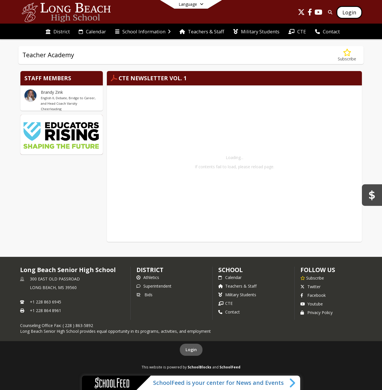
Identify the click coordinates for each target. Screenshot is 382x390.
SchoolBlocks (199, 367)
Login (191, 349)
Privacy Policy (316, 312)
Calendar (230, 277)
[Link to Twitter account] (301, 13)
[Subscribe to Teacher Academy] (347, 55)
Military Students (237, 294)
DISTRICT (149, 270)
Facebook (313, 295)
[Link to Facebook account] (310, 13)
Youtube (311, 304)
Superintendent (153, 286)
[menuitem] (58, 31)
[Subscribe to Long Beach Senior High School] (312, 278)
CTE (225, 303)
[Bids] (372, 195)
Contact (229, 312)
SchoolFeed (229, 367)
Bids (144, 294)
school (230, 270)
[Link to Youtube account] (318, 13)
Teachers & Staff (237, 286)
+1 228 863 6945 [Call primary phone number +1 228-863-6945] (45, 302)
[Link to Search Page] (329, 12)
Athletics (147, 277)
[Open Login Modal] (349, 12)
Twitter (310, 286)
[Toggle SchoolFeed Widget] (292, 383)
